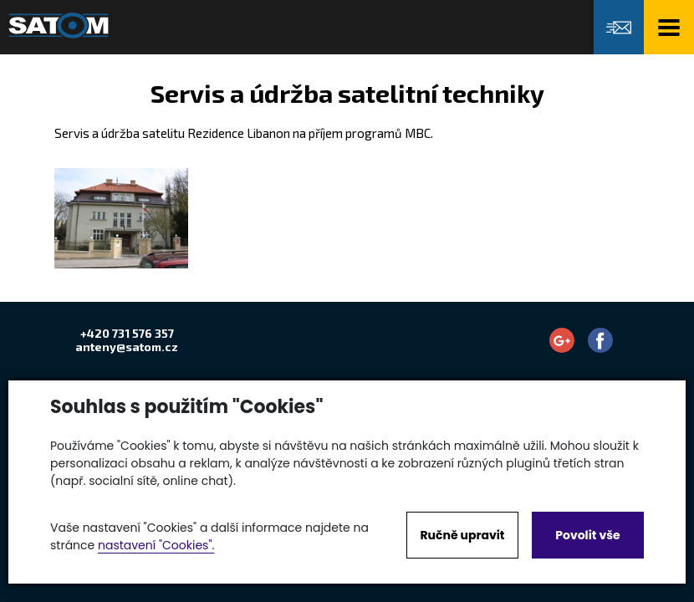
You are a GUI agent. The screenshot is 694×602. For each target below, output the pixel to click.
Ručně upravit (462, 535)
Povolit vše (587, 535)
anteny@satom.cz (126, 346)
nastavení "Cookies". (156, 545)
